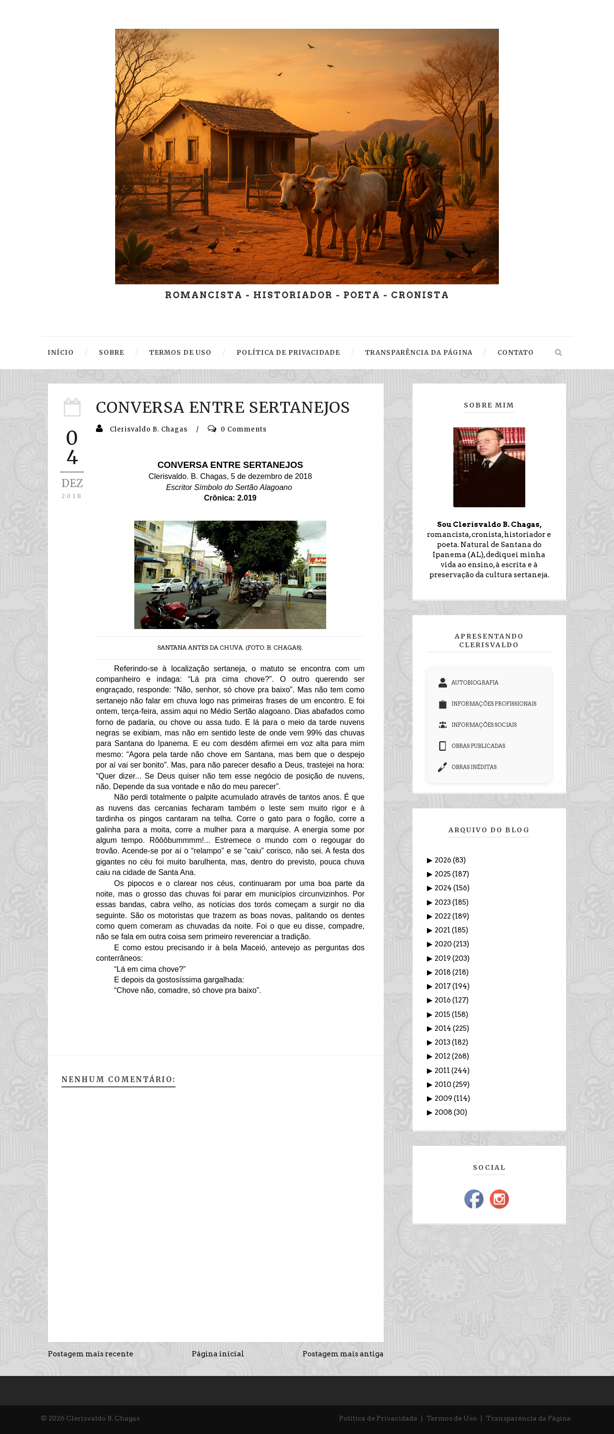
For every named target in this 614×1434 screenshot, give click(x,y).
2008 (444, 1112)
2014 (444, 1028)
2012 (443, 1056)
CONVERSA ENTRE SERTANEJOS (223, 407)
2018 (443, 972)
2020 (444, 944)
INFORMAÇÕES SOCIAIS (477, 725)
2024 (444, 888)
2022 (443, 916)
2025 (443, 874)
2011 (443, 1070)
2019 (443, 958)
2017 (443, 986)
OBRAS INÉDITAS (467, 767)
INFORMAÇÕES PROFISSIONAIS (487, 704)
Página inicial (218, 1354)
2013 (443, 1042)
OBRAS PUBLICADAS (471, 746)
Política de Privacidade (378, 1418)
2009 (444, 1098)
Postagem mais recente (90, 1354)
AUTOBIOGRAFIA (468, 683)
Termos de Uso (451, 1418)
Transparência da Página (528, 1418)
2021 (443, 930)
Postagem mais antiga (343, 1354)
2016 (443, 1000)
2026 (444, 860)
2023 (443, 902)
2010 (444, 1084)
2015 (443, 1014)
